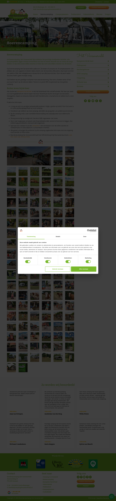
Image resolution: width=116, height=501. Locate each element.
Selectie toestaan (57, 269)
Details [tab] (58, 236)
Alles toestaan (83, 269)
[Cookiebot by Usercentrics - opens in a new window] (88, 230)
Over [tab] (84, 236)
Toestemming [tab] (31, 236)
